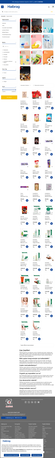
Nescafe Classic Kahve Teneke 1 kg (48, 103)
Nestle (34, 124)
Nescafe (5, 64)
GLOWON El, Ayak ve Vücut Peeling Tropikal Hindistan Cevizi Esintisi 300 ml (48, 265)
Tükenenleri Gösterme (38, 85)
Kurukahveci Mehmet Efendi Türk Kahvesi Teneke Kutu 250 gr (37, 195)
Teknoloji (17, 431)
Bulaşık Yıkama (5, 32)
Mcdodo (44, 436)
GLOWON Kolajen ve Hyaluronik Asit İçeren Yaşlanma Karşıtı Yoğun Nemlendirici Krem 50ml (24, 334)
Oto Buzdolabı (32, 435)
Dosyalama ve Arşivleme (20, 437)
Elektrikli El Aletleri (32, 438)
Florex (4, 56)
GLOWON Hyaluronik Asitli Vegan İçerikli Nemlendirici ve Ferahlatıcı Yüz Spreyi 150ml (36, 265)
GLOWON (5, 52)
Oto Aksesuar (18, 438)
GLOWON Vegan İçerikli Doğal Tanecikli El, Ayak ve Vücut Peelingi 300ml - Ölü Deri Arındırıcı (36, 288)
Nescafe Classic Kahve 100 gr (24, 218)
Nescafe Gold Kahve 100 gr (24, 149)
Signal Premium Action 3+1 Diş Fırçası (48, 172)
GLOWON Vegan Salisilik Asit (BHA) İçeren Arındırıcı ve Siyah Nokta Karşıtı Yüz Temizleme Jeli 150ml (48, 311)
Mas (43, 438)
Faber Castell (45, 433)
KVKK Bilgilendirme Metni (6, 437)
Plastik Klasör (31, 431)
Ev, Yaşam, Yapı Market (19, 434)
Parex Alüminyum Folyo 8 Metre (24, 195)
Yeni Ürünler (17, 426)
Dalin (4, 59)
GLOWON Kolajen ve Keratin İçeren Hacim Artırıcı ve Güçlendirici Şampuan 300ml (36, 218)
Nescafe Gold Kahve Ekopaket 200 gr (24, 126)
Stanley (43, 435)
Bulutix (5, 50)
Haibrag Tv (3, 434)
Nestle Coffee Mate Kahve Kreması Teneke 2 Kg (36, 126)
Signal (46, 170)
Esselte (43, 446)
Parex (22, 193)
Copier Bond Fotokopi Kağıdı (46, 428)
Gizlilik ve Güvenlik (5, 438)
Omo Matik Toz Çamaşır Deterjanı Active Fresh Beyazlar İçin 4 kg (48, 126)
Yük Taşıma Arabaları (33, 426)
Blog (2, 432)
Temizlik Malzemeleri (6, 34)
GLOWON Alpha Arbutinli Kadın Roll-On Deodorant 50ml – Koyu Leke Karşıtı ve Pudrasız (24, 311)
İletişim (2, 429)
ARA (52, 11)
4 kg (4, 81)
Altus (43, 426)
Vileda (43, 430)
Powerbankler (31, 429)
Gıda (3, 25)
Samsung (44, 441)
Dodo (4, 54)
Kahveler (4, 23)
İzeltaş (43, 442)
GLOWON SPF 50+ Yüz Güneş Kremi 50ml (24, 288)
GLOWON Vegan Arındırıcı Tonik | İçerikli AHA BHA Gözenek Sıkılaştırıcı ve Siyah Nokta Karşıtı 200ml (36, 242)
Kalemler (30, 437)
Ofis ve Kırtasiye (18, 432)
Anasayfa (3, 16)
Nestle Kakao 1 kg (36, 149)
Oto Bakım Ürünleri (32, 432)
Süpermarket (17, 429)
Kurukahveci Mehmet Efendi (9, 62)
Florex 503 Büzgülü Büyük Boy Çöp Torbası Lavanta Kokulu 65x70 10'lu (24, 172)
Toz (4, 72)
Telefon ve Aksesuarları (20, 435)
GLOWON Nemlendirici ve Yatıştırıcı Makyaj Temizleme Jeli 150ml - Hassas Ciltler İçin (37, 311)
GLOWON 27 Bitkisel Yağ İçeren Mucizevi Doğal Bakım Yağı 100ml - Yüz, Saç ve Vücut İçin (24, 265)
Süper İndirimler (18, 428)
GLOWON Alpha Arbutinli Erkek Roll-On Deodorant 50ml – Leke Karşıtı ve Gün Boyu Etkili (49, 288)
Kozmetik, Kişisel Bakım (7, 27)
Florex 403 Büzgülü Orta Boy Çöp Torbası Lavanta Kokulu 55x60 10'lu (49, 149)
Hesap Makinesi (32, 434)
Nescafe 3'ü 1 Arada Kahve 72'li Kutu (36, 103)
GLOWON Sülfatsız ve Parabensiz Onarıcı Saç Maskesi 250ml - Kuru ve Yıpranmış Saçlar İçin (49, 218)
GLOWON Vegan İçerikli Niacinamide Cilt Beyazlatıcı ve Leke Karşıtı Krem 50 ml (48, 242)
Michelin (44, 439)
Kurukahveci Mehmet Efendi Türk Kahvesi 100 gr (24, 103)
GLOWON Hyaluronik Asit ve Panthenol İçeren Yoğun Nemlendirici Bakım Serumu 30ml (36, 334)
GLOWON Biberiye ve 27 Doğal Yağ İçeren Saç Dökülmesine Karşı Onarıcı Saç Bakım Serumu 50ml (24, 242)
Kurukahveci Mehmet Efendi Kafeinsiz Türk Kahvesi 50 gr (48, 195)
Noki (43, 444)
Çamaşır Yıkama (5, 30)
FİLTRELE (9, 97)
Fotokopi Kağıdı (32, 428)
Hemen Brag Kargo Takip (6, 426)
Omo (46, 124)
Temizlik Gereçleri (6, 36)
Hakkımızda (3, 428)
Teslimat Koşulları (4, 435)
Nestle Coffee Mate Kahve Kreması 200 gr (36, 172)
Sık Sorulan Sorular (5, 431)
